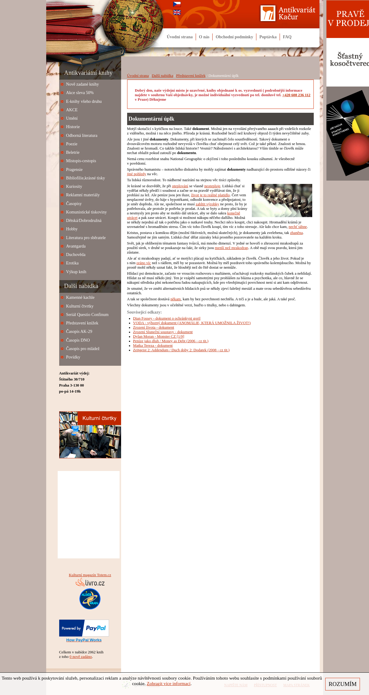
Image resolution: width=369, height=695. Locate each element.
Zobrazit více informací (169, 683)
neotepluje (212, 186)
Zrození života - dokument (153, 327)
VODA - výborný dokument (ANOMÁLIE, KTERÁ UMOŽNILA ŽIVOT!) (192, 323)
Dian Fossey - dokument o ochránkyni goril (167, 318)
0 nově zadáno (80, 657)
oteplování (180, 186)
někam (175, 299)
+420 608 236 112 (296, 95)
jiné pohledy (136, 174)
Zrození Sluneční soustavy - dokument (163, 332)
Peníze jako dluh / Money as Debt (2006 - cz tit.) (171, 341)
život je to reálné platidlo (210, 195)
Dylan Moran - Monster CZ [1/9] (158, 336)
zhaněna (296, 233)
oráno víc (143, 263)
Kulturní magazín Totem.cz (90, 575)
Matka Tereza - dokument (153, 345)
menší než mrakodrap (231, 248)
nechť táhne (298, 227)
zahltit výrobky (207, 204)
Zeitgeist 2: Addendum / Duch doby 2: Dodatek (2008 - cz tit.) (181, 350)
